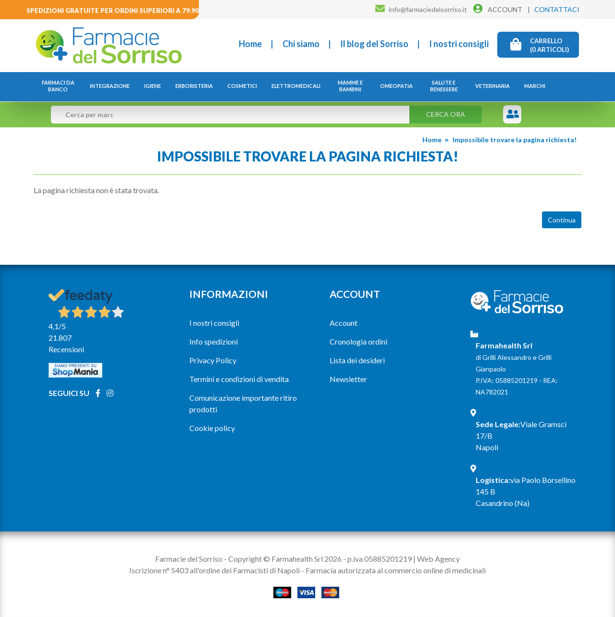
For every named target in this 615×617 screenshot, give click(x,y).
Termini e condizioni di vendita (239, 378)
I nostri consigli (459, 43)
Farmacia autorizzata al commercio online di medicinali (396, 570)
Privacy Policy (212, 360)
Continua (562, 220)
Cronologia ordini (358, 341)
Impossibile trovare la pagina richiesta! (515, 140)
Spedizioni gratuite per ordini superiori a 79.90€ (114, 10)
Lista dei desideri (357, 360)
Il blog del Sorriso (374, 43)
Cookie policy (212, 427)
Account (343, 322)
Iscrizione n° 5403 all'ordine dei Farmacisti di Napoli (214, 570)
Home (250, 43)
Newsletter (348, 378)
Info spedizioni (213, 341)
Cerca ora (445, 114)
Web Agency (438, 558)
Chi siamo (301, 43)
